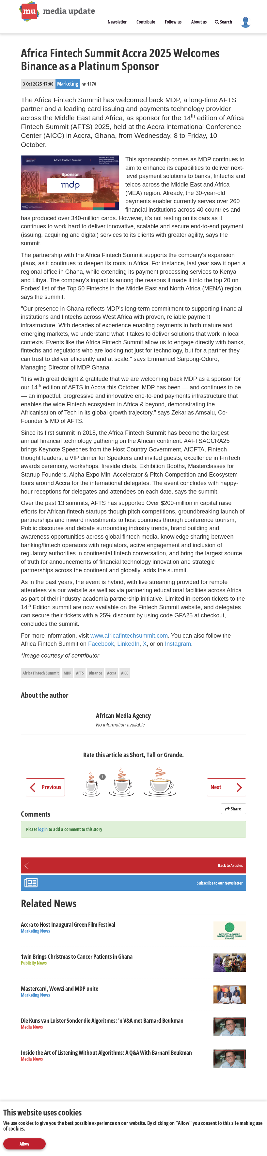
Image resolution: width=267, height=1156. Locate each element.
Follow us (173, 22)
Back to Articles (230, 865)
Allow (24, 1144)
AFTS (80, 673)
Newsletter (117, 22)
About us (199, 22)
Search (223, 22)
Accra (111, 673)
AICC (124, 673)
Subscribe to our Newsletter (220, 883)
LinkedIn (128, 644)
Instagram (178, 644)
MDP (67, 673)
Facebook (101, 644)
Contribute (145, 22)
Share (233, 809)
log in (43, 829)
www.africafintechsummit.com (129, 635)
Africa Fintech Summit (41, 673)
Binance (95, 673)
